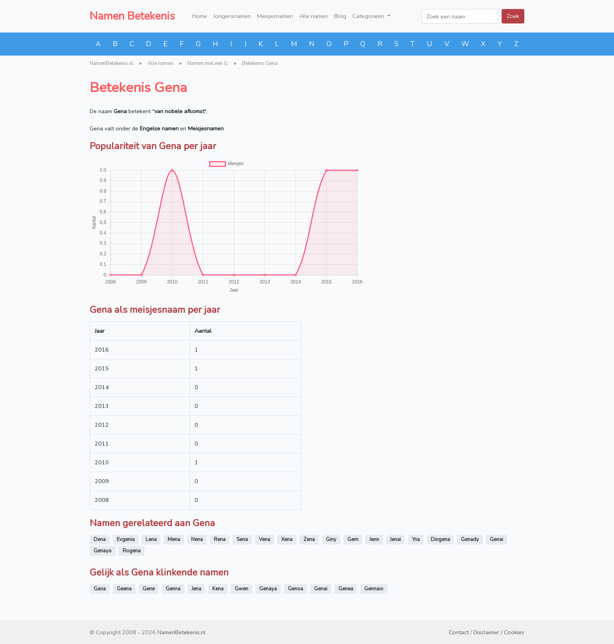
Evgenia (126, 539)
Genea (345, 588)
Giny (331, 539)
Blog (340, 16)
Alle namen (313, 16)
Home (199, 16)
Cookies (514, 632)
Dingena (440, 539)
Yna (416, 539)
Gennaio (373, 588)
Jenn (374, 539)
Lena (151, 539)
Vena (264, 539)
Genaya (268, 588)
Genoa (295, 588)
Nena (197, 539)
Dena (100, 539)
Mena (174, 539)
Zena (309, 539)
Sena (242, 539)
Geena (124, 588)
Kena (218, 588)
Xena (287, 539)
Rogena (132, 550)
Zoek (513, 16)
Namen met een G (208, 63)
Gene (149, 588)
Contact (459, 632)
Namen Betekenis (132, 16)
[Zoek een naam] (459, 16)
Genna (173, 588)
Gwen (241, 588)
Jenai (395, 539)
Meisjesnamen (275, 16)
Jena (196, 588)
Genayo (103, 550)
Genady (470, 539)
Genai (496, 539)
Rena (220, 539)
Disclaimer (486, 632)
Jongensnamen (232, 16)
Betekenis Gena (260, 63)
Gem (352, 539)
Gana (100, 588)
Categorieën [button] (369, 16)
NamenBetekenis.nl (112, 63)
